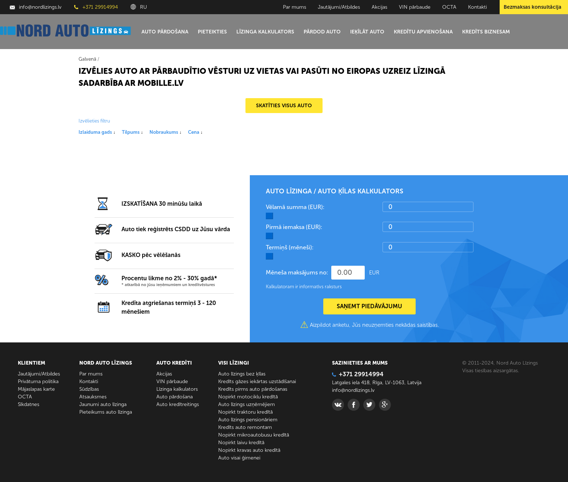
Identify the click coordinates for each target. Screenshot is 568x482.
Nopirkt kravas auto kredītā (249, 450)
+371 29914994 (96, 7)
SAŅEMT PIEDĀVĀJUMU (369, 306)
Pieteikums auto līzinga (105, 412)
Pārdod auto (322, 32)
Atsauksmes (93, 397)
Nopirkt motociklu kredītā (248, 397)
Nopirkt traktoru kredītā (245, 412)
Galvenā (87, 59)
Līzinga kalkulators (265, 32)
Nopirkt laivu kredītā (241, 442)
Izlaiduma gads (97, 132)
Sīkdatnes (28, 404)
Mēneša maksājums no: (297, 272)
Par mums (294, 7)
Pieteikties (212, 32)
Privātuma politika (38, 381)
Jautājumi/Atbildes (339, 7)
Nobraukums (165, 132)
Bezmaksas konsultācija (532, 7)
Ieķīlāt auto (367, 32)
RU (139, 7)
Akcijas (379, 7)
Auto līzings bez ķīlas (241, 374)
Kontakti (477, 7)
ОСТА (449, 7)
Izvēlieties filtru (94, 121)
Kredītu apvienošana (423, 32)
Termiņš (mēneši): (289, 247)
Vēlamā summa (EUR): (295, 207)
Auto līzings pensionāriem (247, 420)
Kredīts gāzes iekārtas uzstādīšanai (257, 381)
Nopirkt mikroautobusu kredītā (253, 435)
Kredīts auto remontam (245, 427)
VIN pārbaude (415, 7)
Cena (195, 132)
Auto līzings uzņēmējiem (246, 404)
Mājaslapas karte (36, 389)
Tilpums (132, 132)
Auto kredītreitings (177, 404)
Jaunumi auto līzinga (103, 404)
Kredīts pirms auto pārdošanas (252, 389)
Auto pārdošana (164, 32)
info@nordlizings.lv (35, 7)
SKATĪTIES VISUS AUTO (284, 106)
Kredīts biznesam (486, 32)
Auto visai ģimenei (239, 458)
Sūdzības (89, 389)
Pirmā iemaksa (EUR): (294, 227)
